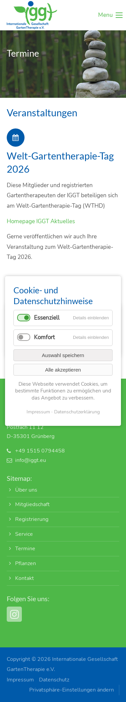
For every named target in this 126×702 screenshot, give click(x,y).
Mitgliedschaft (32, 504)
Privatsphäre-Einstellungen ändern (71, 690)
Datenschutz (54, 679)
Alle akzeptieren (63, 370)
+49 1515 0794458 (40, 451)
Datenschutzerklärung (77, 412)
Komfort (44, 337)
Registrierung (31, 519)
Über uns (26, 490)
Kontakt (24, 578)
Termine (25, 548)
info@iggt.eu (30, 460)
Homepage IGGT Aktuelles (41, 221)
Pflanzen (25, 563)
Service (24, 534)
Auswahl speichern (63, 355)
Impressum (20, 679)
